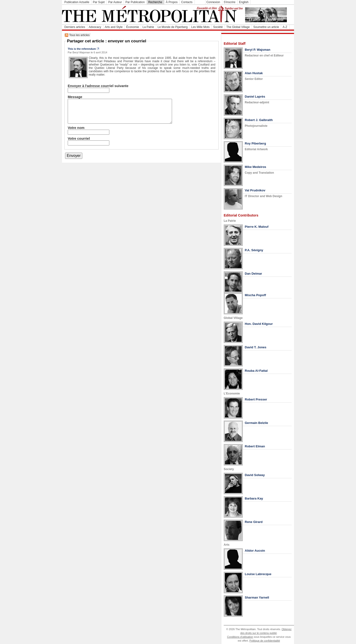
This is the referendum (82, 48)
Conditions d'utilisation (240, 636)
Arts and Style (114, 27)
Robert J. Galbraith (259, 120)
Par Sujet (99, 2)
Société (218, 27)
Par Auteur (115, 2)
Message (75, 97)
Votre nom (76, 128)
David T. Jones (255, 347)
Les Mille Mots (200, 27)
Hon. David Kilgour (259, 324)
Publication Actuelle (76, 2)
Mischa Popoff (255, 295)
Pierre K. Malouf (256, 226)
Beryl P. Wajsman (257, 49)
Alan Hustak (254, 73)
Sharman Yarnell (257, 597)
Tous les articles (79, 35)
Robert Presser (256, 399)
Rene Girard (253, 522)
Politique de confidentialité (264, 640)
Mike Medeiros (255, 167)
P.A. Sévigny (254, 250)
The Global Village (238, 27)
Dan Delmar (253, 273)
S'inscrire (229, 2)
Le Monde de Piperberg (173, 27)
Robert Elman (255, 446)
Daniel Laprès (255, 96)
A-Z (285, 27)
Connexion (213, 2)
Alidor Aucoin (255, 550)
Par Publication (135, 2)
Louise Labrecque (258, 574)
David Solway (255, 475)
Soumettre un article (266, 27)
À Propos (172, 2)
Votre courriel (79, 138)
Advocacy (95, 27)
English (243, 2)
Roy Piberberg (255, 143)
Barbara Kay (254, 498)
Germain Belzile (256, 423)
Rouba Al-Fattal (256, 370)
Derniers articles (74, 27)
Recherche (155, 2)
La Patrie (148, 27)
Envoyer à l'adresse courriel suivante (98, 86)
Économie (132, 27)
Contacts (186, 2)
